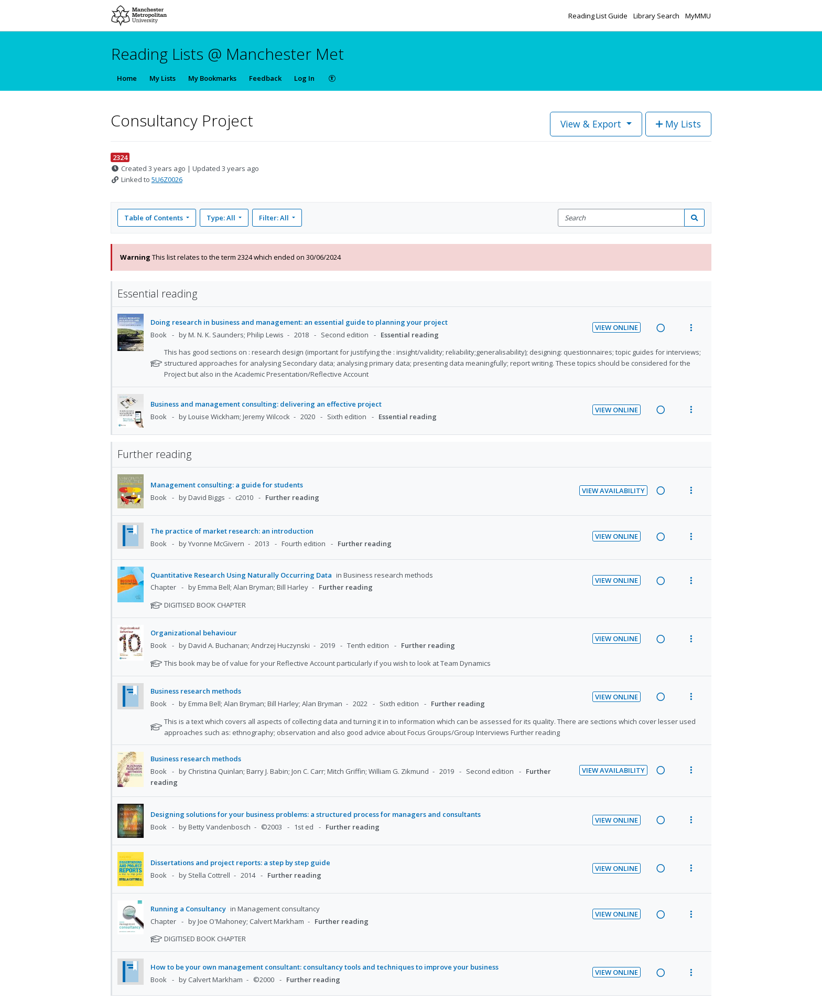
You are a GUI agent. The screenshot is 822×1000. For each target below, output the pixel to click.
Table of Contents (154, 217)
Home (127, 78)
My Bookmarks (212, 78)
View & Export (592, 124)
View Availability (613, 490)
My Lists (162, 78)
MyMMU (698, 15)
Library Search (657, 15)
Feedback (265, 78)
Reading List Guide (598, 15)
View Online (616, 327)
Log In (304, 78)
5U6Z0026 (167, 179)
